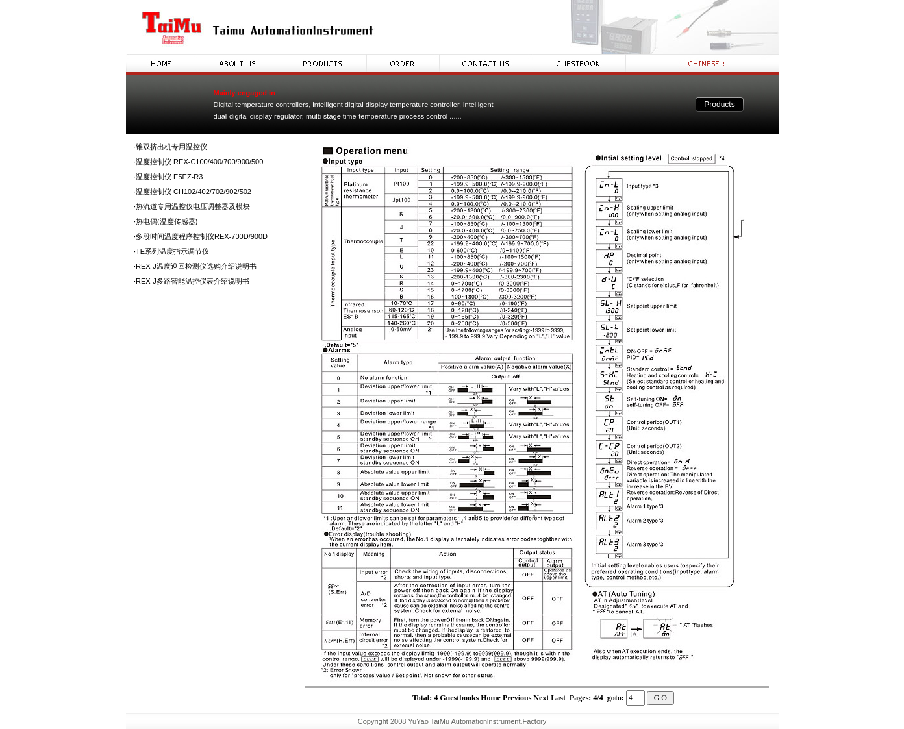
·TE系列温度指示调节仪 (171, 251)
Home (491, 697)
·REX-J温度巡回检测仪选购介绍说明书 (195, 266)
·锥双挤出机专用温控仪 (170, 147)
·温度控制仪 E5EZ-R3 (168, 176)
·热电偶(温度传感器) (165, 221)
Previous (517, 697)
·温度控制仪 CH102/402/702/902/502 (192, 191)
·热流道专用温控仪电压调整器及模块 (192, 206)
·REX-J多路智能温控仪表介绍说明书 (191, 281)
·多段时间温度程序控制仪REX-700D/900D (201, 236)
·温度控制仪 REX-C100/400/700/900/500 (198, 162)
